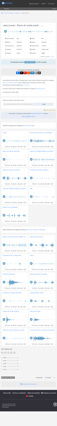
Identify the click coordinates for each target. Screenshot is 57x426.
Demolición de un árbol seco (12, 318)
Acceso (54, 8)
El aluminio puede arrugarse (39, 211)
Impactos (16, 103)
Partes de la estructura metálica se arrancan (17, 299)
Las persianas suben (37, 355)
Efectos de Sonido (7, 103)
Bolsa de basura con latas (11, 211)
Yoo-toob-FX (51, 56)
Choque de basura (9, 337)
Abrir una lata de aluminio (11, 193)
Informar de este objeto (49, 131)
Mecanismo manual (36, 299)
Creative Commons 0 (37, 134)
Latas (4, 174)
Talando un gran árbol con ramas (13, 392)
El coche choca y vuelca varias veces (42, 392)
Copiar (43, 125)
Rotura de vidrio (35, 374)
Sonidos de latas (40, 109)
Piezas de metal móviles (11, 374)
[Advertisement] (28, 76)
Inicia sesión (30, 62)
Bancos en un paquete (10, 249)
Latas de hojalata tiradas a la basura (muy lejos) (18, 230)
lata (31, 230)
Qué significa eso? (28, 137)
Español (6, 8)
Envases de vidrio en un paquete (41, 174)
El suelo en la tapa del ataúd (12, 355)
